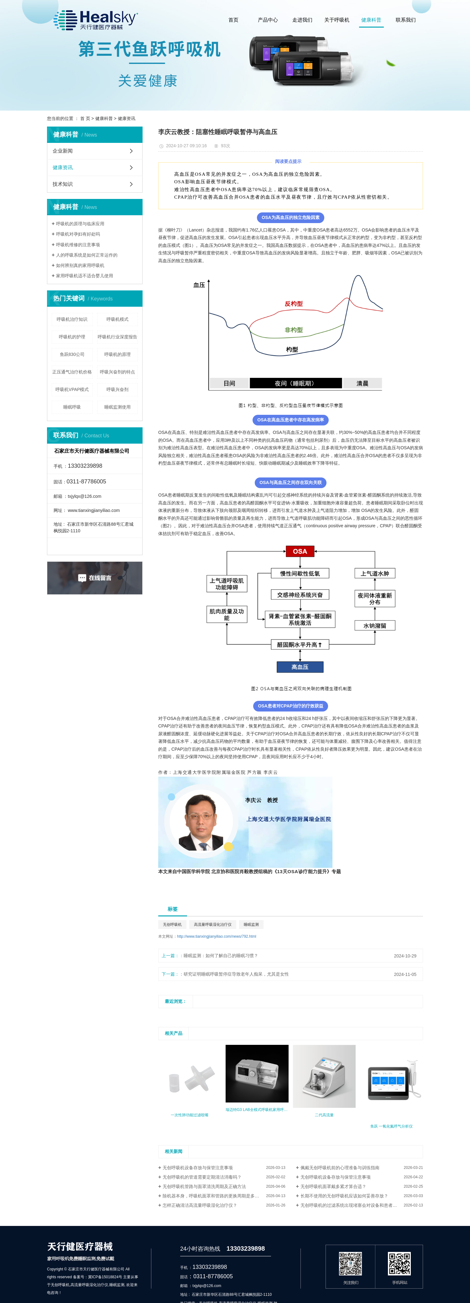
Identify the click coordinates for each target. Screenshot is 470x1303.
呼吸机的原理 (117, 354)
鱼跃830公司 (72, 354)
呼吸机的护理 (72, 336)
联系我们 (406, 20)
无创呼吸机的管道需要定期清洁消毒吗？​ (202, 1177)
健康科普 (371, 20)
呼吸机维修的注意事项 (78, 244)
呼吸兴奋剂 (117, 389)
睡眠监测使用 (117, 406)
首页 (233, 20)
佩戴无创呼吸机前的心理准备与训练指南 (339, 1167)
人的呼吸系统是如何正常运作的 (87, 255)
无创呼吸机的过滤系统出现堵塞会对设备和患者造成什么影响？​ (361, 1205)
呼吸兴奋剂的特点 (117, 371)
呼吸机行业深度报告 (117, 336)
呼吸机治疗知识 (72, 319)
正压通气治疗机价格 (72, 371)
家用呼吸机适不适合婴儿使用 (84, 275)
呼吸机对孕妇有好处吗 (78, 234)
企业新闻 (63, 151)
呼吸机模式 (117, 319)
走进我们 (302, 20)
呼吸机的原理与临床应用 (80, 223)
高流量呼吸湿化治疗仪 (213, 924)
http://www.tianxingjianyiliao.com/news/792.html (216, 936)
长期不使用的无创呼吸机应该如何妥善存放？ (344, 1195)
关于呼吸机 (336, 20)
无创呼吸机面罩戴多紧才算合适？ (333, 1186)
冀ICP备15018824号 (105, 1277)
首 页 (85, 118)
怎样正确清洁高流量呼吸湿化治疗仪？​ (200, 1205)
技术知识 (63, 184)
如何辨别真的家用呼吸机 (80, 265)
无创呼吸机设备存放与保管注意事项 (198, 1167)
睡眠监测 (251, 924)
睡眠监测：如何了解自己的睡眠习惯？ (221, 955)
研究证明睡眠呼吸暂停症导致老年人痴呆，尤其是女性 (236, 974)
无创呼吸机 (172, 924)
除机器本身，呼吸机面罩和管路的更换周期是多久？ (213, 1195)
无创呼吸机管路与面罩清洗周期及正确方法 (204, 1186)
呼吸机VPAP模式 (72, 389)
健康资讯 (126, 118)
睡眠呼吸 (72, 406)
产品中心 (268, 20)
